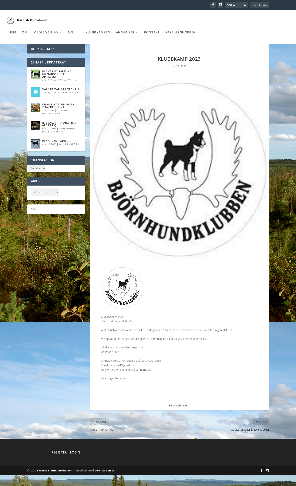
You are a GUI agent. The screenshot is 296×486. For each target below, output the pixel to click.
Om (25, 36)
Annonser (125, 36)
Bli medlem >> (43, 60)
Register (59, 463)
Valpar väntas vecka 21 (61, 100)
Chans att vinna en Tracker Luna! (58, 117)
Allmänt (63, 121)
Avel (72, 36)
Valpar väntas (68, 91)
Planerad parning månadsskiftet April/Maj (57, 85)
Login (75, 463)
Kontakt (152, 36)
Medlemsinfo (45, 36)
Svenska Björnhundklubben (54, 481)
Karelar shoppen (180, 36)
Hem (12, 36)
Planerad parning (57, 152)
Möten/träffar (52, 142)
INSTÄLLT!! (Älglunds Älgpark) (59, 135)
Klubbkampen (97, 36)
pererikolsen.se (104, 481)
